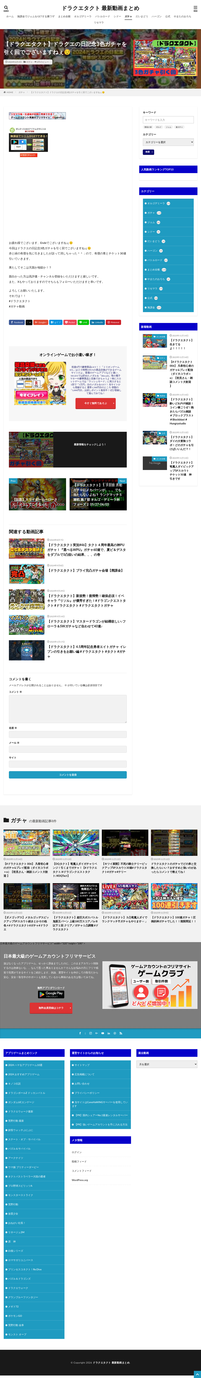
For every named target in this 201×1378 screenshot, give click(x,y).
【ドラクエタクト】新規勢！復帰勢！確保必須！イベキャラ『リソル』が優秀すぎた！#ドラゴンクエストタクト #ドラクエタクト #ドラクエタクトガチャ (86, 600)
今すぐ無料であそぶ (95, 403)
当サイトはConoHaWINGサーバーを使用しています (100, 1104)
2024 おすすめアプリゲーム (24, 1074)
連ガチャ (179, 127)
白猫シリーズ (15, 1250)
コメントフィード (82, 1170)
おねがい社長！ (17, 1222)
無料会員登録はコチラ (51, 1007)
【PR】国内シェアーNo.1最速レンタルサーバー (101, 1115)
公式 (167, 16)
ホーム (10, 16)
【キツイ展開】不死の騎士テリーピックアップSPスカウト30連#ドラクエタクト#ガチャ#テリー (124, 867)
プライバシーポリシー (87, 1092)
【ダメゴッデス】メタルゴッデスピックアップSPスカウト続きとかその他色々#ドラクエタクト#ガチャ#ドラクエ (26, 923)
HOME (10, 92)
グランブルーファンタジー (23, 1297)
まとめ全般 (64, 16)
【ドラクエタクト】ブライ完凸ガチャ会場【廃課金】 (85, 570)
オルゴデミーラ (83, 16)
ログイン (77, 1152)
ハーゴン (157, 16)
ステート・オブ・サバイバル (24, 1139)
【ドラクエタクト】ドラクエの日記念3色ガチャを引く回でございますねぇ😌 (67, 92)
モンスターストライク (20, 1195)
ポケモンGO (15, 1315)
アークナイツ (15, 1157)
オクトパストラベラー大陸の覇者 (27, 1176)
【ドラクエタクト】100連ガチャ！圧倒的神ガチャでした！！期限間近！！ (173, 919)
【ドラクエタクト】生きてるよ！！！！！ (182, 344)
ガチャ (128, 16)
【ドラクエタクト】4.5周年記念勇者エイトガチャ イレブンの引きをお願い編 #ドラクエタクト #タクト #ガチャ (86, 651)
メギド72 (13, 1306)
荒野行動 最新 (16, 1120)
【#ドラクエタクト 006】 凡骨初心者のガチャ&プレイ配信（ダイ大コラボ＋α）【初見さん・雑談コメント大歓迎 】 (182, 373)
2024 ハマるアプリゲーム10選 (25, 1064)
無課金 (154, 307)
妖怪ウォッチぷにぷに (20, 1129)
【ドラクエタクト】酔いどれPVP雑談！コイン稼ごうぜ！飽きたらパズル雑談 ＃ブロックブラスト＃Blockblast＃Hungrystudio (182, 411)
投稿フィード (79, 1161)
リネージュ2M (16, 1232)
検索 (147, 151)
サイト (12, 757)
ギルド (158, 127)
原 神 (12, 1241)
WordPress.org (80, 1180)
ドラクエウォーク (18, 1287)
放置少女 (13, 1213)
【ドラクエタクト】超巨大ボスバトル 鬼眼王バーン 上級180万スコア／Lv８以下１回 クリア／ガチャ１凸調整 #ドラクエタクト (75, 923)
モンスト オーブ (17, 1334)
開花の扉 (148, 127)
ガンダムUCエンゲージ (21, 1102)
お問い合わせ (82, 1083)
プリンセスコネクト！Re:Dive (25, 1269)
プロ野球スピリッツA (20, 1185)
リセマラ (99, 22)
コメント (15, 692)
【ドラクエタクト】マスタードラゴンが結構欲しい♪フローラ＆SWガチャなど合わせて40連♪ (86, 623)
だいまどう (142, 16)
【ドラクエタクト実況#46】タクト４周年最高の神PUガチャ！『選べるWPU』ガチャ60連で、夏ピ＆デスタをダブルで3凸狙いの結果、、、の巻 (86, 549)
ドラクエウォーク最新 (20, 1111)
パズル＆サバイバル (19, 1148)
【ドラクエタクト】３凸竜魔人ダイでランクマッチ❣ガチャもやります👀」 (125, 919)
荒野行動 (13, 1204)
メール (14, 743)
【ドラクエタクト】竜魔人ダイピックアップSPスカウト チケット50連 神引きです (182, 470)
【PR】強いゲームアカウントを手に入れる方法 (101, 1124)
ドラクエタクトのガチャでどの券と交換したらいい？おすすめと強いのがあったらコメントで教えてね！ (173, 867)
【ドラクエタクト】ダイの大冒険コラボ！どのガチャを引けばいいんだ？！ (182, 443)
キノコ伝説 (14, 1083)
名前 (13, 728)
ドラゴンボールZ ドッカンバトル (26, 1092)
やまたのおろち (182, 16)
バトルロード (102, 16)
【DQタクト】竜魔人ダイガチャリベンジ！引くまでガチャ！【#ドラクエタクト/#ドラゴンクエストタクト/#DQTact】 (75, 869)
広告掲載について (85, 1074)
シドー (117, 16)
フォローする (90, 449)
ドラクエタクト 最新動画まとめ (100, 8)
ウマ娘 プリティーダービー (23, 1167)
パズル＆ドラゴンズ (19, 1278)
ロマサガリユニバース (20, 1260)
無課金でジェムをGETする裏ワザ (35, 16)
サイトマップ (82, 1064)
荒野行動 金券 (16, 1325)
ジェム (168, 127)
